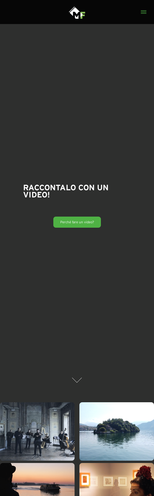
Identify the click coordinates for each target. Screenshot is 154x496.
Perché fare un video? (77, 222)
